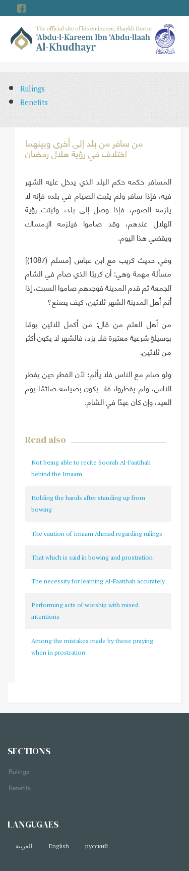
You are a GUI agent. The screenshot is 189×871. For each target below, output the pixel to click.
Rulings (32, 89)
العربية (24, 846)
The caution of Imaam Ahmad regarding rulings (96, 533)
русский (96, 846)
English (58, 846)
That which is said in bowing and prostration (92, 557)
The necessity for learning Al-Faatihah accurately (98, 581)
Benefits (34, 102)
